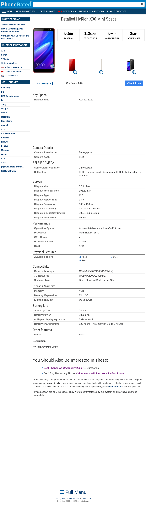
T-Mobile (5, 59)
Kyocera (5, 138)
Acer (3, 158)
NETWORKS (67, 11)
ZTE (3, 129)
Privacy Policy (60, 498)
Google (4, 108)
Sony (3, 104)
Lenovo (4, 146)
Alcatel (4, 125)
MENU (10, 11)
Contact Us (86, 498)
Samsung (5, 88)
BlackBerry (6, 121)
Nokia (4, 112)
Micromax (6, 150)
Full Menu (73, 492)
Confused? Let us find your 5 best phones (15, 37)
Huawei (4, 142)
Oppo (3, 154)
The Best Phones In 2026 (13, 24)
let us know (115, 386)
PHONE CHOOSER (116, 11)
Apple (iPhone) (8, 133)
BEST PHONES (47, 11)
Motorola (5, 117)
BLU (3, 100)
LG (2, 92)
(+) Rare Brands (8, 171)
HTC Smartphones (10, 96)
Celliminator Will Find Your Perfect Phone (100, 373)
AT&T (3, 51)
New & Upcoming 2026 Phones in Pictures (12, 30)
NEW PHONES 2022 (26, 11)
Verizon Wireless (9, 63)
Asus (3, 162)
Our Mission (74, 498)
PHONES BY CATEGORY (91, 11)
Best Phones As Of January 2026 (63, 368)
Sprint (4, 55)
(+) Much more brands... (12, 167)
